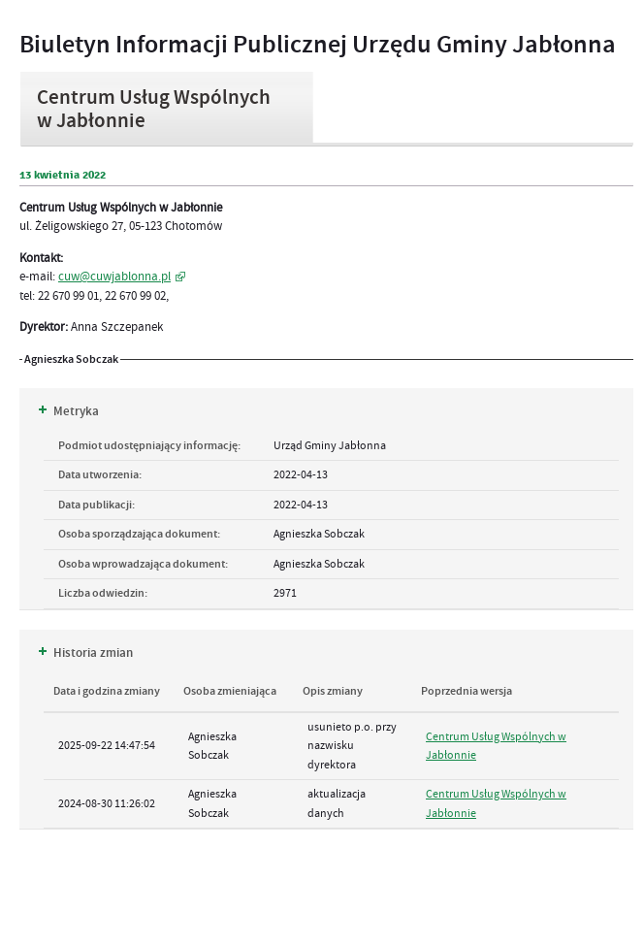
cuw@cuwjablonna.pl (114, 276)
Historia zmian (86, 653)
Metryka (69, 411)
